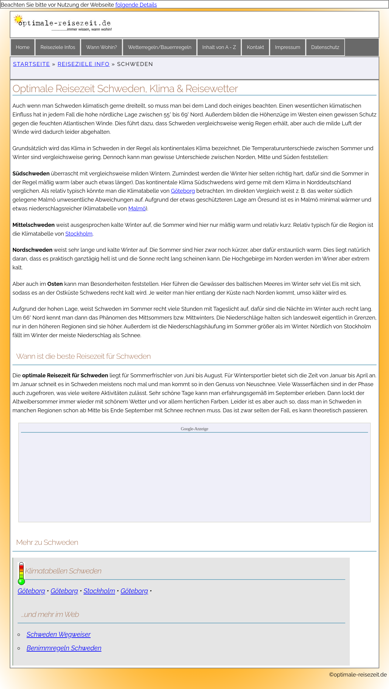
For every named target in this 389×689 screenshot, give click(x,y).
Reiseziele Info (84, 64)
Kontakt (255, 47)
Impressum (287, 47)
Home (22, 47)
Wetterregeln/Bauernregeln (159, 47)
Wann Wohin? (101, 47)
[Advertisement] (194, 476)
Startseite (31, 64)
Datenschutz (325, 47)
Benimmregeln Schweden (64, 648)
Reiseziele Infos (57, 47)
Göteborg (183, 191)
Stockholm (78, 233)
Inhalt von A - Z (219, 47)
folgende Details (136, 5)
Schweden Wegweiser (59, 634)
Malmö (137, 208)
